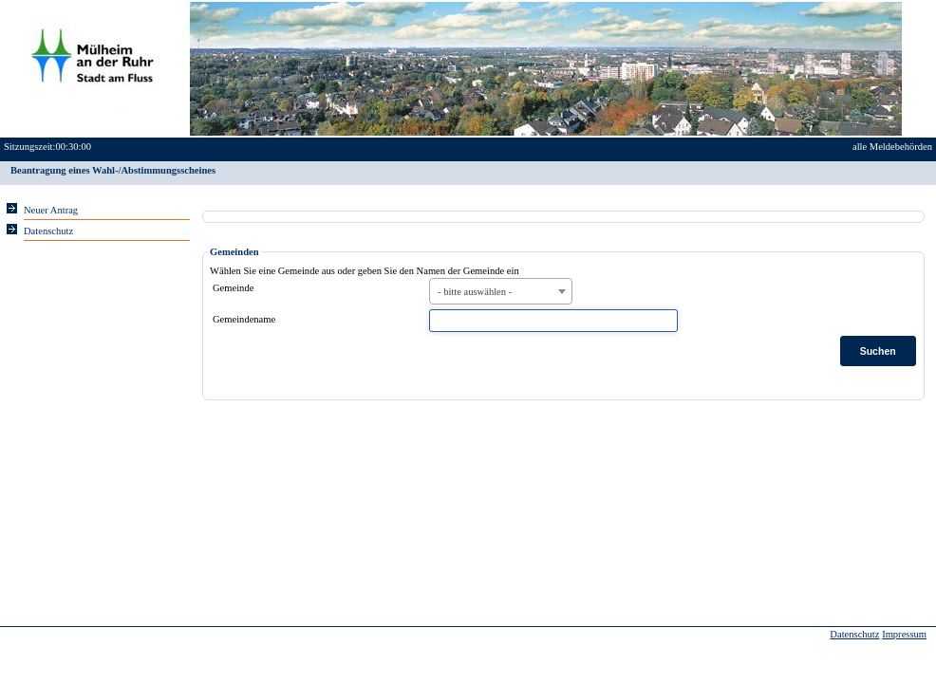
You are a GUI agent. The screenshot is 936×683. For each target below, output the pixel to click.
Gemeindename (244, 319)
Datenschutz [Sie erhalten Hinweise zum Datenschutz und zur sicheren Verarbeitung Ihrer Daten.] (48, 231)
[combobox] (500, 291)
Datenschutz (854, 634)
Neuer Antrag (51, 210)
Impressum (904, 634)
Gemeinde (233, 288)
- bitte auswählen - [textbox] (475, 291)
